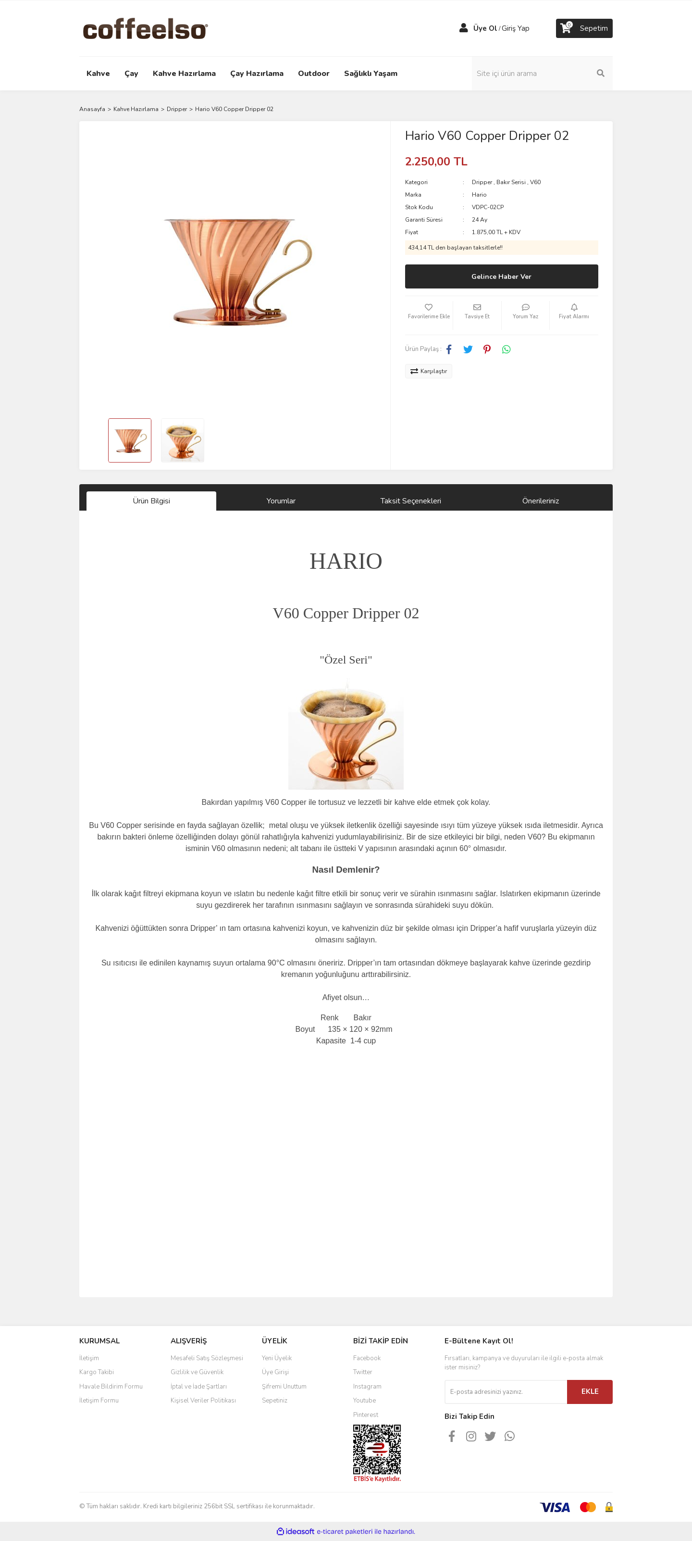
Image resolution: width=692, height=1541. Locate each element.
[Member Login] (463, 28)
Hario (479, 195)
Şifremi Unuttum (284, 1386)
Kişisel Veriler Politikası (203, 1400)
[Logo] (160, 28)
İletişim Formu (99, 1400)
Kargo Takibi (96, 1372)
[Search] (548, 73)
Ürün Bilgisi (151, 501)
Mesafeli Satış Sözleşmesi (207, 1358)
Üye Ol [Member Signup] (485, 28)
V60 (535, 182)
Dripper (482, 182)
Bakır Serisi (511, 182)
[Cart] (584, 28)
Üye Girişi (275, 1372)
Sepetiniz (274, 1400)
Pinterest (365, 1415)
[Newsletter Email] (506, 1392)
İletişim (89, 1358)
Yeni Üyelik (277, 1358)
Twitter (362, 1372)
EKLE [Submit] (590, 1391)
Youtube (364, 1400)
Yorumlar (281, 501)
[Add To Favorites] (429, 315)
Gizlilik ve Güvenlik (197, 1372)
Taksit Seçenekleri (411, 501)
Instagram (367, 1386)
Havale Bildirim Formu (111, 1386)
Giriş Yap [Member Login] (516, 28)
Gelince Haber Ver (501, 276)
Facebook (367, 1358)
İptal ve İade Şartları (199, 1386)
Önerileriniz (540, 501)
